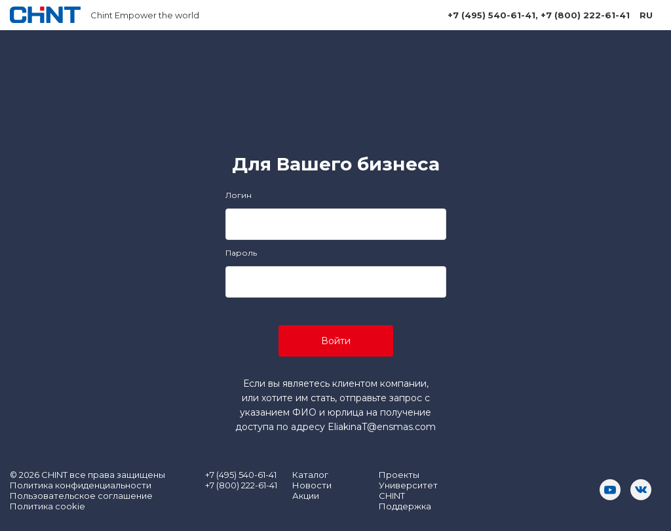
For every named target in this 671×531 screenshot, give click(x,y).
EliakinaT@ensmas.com (382, 427)
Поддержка (405, 506)
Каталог (310, 474)
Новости (312, 485)
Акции (305, 495)
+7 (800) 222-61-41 (585, 15)
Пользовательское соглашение (81, 495)
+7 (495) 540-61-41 (491, 15)
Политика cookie (47, 506)
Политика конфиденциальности (80, 485)
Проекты (399, 474)
